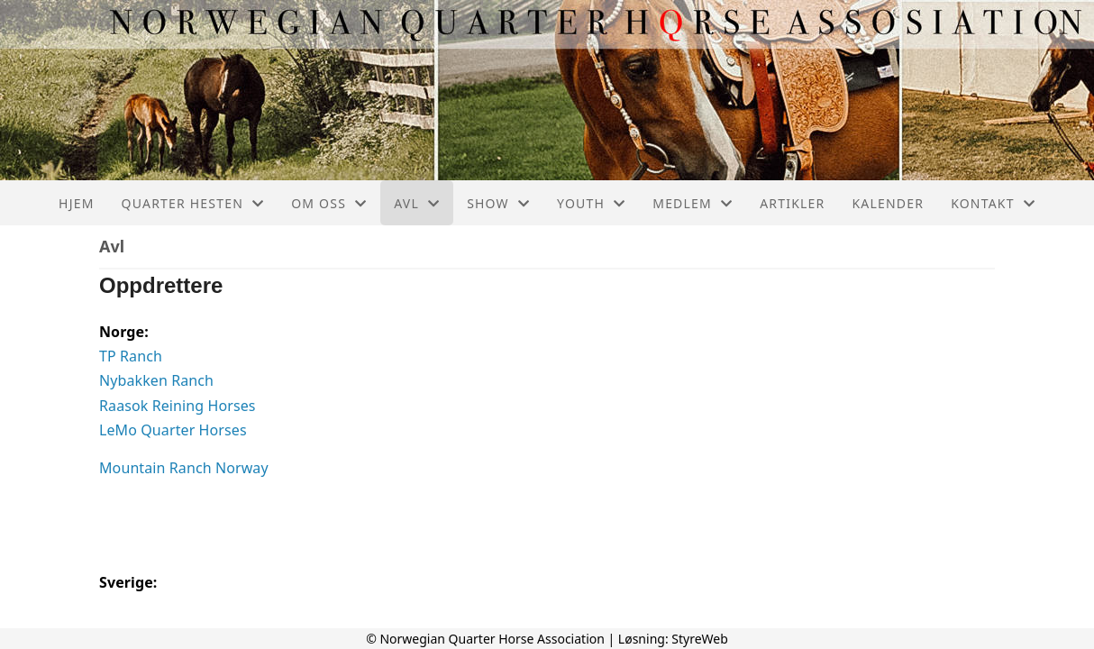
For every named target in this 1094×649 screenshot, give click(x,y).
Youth (591, 203)
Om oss (329, 203)
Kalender (888, 203)
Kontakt (993, 203)
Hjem (76, 203)
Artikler (792, 203)
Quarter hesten (193, 203)
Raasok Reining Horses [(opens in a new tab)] (177, 406)
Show (498, 203)
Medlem (692, 203)
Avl (417, 203)
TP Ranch (130, 356)
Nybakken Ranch (156, 380)
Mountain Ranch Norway (184, 468)
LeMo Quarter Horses (173, 430)
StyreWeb (699, 638)
